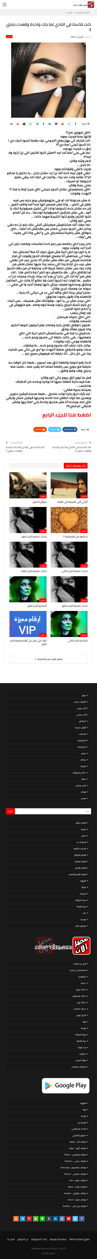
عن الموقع (23, 1239)
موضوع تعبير (80, 926)
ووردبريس (81, 1122)
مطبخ (84, 695)
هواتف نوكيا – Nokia (77, 1187)
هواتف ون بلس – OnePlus (74, 1206)
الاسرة (83, 829)
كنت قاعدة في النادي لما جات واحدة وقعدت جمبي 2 (25, 449)
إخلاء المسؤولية (39, 1239)
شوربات (83, 766)
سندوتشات (81, 747)
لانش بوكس (80, 785)
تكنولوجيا (82, 977)
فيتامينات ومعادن (78, 1067)
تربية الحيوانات (80, 900)
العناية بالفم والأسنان (77, 874)
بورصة (83, 1028)
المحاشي (82, 721)
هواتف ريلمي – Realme (75, 1161)
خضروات (82, 1054)
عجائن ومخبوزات (79, 773)
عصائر (84, 779)
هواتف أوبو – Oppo (77, 1148)
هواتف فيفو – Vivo (77, 1180)
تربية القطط (81, 906)
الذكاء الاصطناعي (78, 1129)
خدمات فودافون (79, 996)
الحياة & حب (81, 842)
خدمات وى (81, 1002)
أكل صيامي (81, 715)
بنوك (84, 1022)
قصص (9, 36)
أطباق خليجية (80, 727)
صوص (83, 753)
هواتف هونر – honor (77, 1200)
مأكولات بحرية (80, 702)
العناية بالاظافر (80, 855)
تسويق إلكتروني (79, 1135)
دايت (84, 913)
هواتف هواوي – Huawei (75, 1193)
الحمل (83, 836)
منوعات (83, 919)
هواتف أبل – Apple (78, 1142)
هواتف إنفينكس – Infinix (75, 1155)
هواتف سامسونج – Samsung (73, 1167)
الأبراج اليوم (81, 1015)
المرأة (83, 887)
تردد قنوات (81, 1047)
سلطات (83, 760)
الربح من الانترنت (79, 964)
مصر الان (45, 1253)
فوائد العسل (81, 1060)
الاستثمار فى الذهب (78, 970)
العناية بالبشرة (80, 861)
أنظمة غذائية (81, 823)
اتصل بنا (11, 1239)
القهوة (83, 881)
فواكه (83, 792)
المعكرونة (82, 740)
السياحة (83, 894)
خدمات (83, 983)
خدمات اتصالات (80, 1009)
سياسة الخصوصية (58, 1239)
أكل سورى (81, 708)
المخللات (82, 734)
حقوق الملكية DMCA (79, 1239)
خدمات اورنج (81, 989)
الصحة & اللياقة (80, 849)
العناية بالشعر (80, 868)
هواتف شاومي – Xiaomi (75, 1174)
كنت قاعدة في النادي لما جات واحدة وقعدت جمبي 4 (71, 449)
